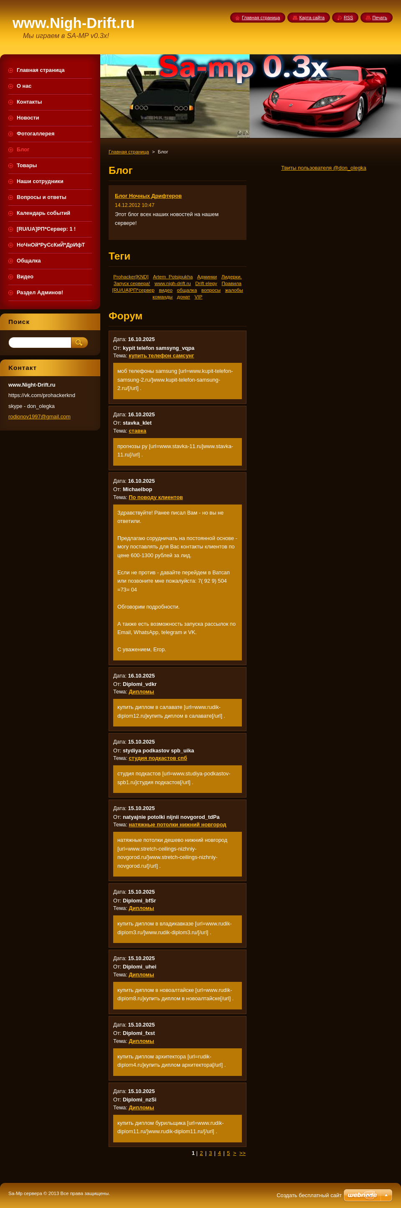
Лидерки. (231, 276)
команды (162, 296)
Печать (379, 17)
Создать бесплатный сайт (309, 1195)
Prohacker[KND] (130, 276)
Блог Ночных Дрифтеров (148, 196)
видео (165, 290)
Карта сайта (312, 17)
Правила (231, 283)
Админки (207, 276)
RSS (348, 17)
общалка (187, 290)
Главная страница (129, 151)
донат (183, 296)
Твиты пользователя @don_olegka (323, 168)
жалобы (234, 290)
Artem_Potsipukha (173, 276)
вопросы (211, 290)
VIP (199, 296)
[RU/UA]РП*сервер (133, 290)
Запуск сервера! (132, 283)
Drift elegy (206, 283)
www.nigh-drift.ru (173, 283)
